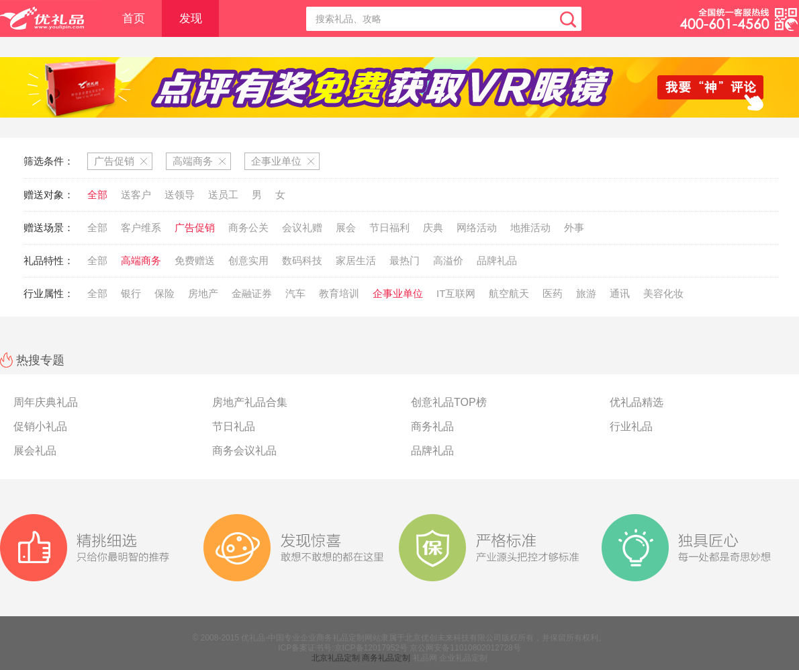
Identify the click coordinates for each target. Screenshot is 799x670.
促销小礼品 (40, 426)
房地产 (203, 293)
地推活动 (530, 227)
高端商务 (141, 260)
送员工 (223, 194)
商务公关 (248, 227)
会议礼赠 (302, 227)
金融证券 (252, 293)
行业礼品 (631, 426)
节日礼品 (233, 426)
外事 (574, 227)
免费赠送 (195, 260)
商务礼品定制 (386, 658)
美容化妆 (663, 293)
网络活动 (477, 227)
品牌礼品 (497, 260)
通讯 (620, 293)
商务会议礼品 (244, 450)
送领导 (179, 194)
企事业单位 (398, 293)
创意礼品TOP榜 (449, 402)
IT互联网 (455, 293)
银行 (131, 293)
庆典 (433, 227)
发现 (190, 18)
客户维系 (141, 227)
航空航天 (509, 293)
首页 (133, 18)
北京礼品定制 (336, 658)
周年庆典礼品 (45, 402)
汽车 (295, 293)
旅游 (586, 293)
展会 (346, 227)
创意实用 (248, 260)
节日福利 (389, 227)
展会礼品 (34, 450)
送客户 (136, 194)
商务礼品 (432, 426)
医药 (553, 293)
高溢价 (448, 260)
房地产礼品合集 (249, 402)
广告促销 (195, 227)
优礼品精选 (636, 402)
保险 (164, 293)
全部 (97, 194)
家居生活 (356, 260)
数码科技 (302, 260)
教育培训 (339, 293)
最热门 (404, 260)
